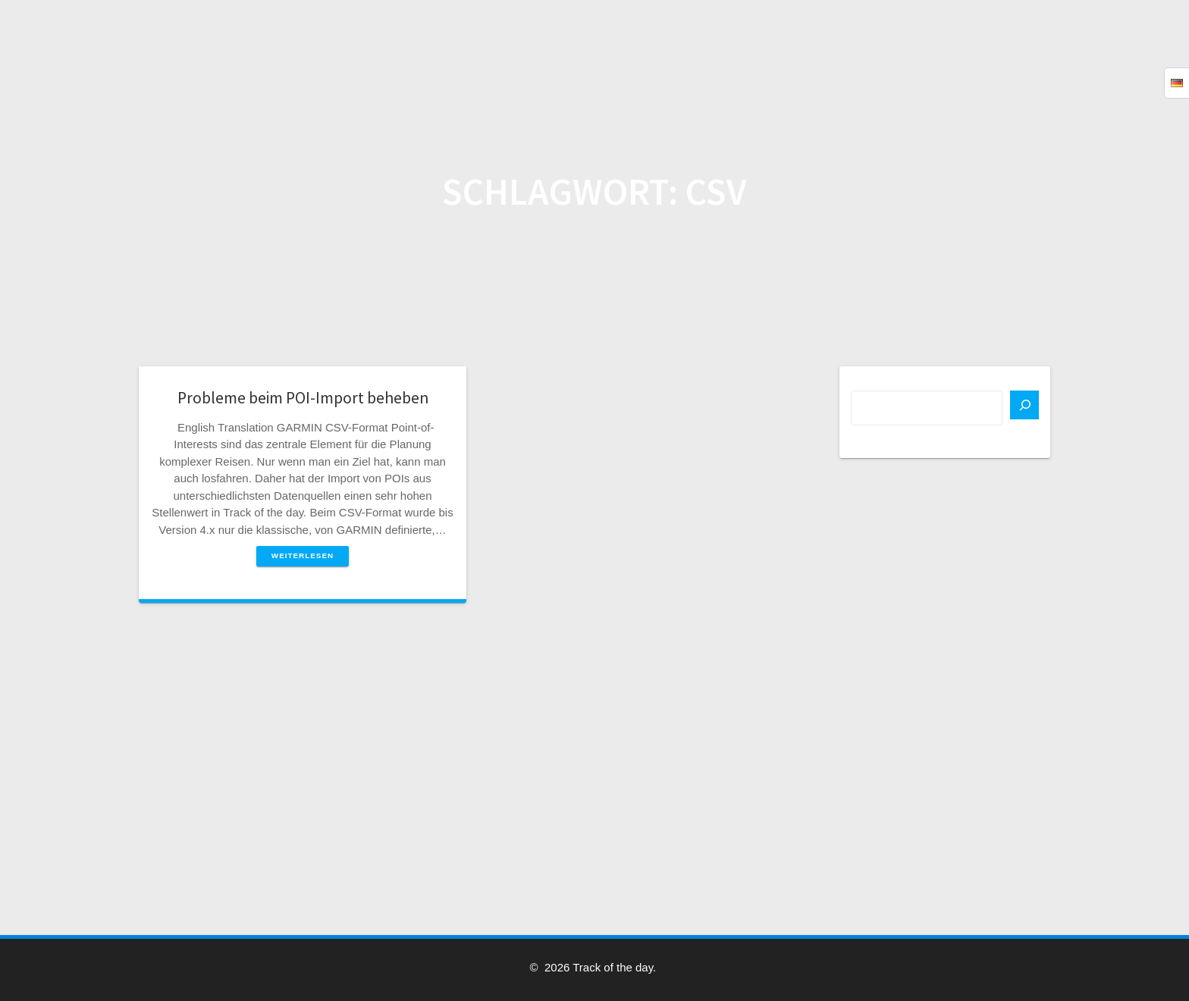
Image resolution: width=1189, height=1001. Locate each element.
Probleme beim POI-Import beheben (302, 398)
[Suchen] (1024, 405)
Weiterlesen (302, 555)
